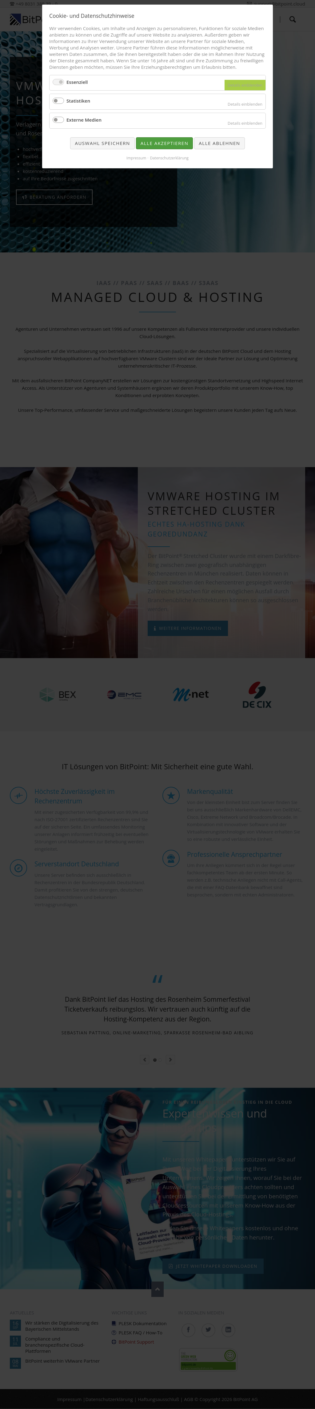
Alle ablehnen (219, 143)
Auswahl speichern (102, 143)
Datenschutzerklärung (169, 158)
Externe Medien (84, 120)
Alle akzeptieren (165, 143)
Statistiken (78, 101)
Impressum (136, 158)
